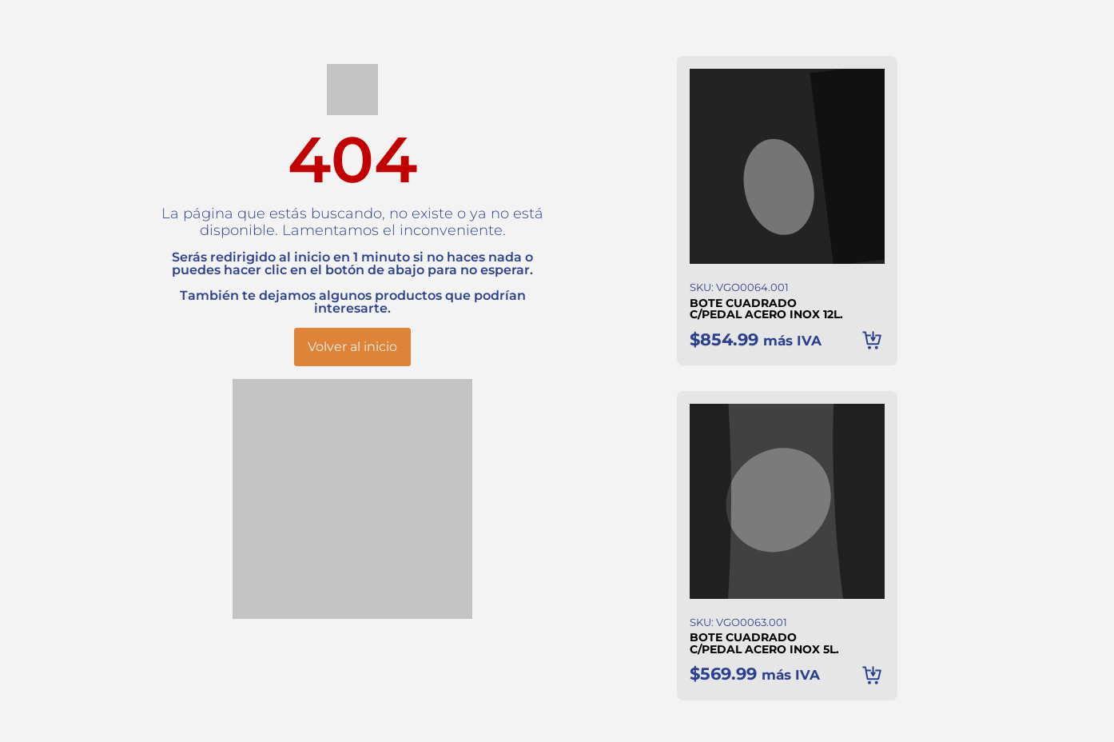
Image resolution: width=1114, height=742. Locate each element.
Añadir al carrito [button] (872, 340)
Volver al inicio (352, 346)
